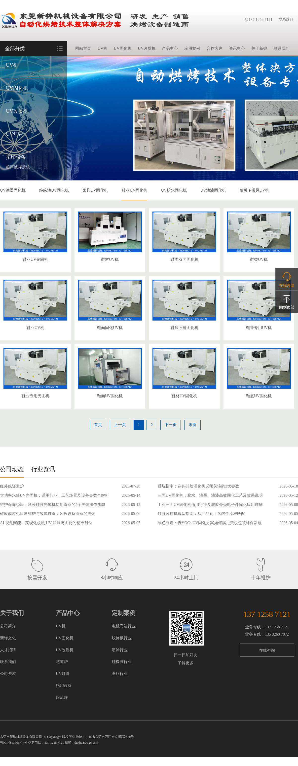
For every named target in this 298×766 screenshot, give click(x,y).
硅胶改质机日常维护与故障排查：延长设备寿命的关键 (47, 513)
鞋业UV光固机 (35, 259)
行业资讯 (43, 469)
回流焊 (62, 697)
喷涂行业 (120, 650)
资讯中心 (237, 48)
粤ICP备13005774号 (14, 742)
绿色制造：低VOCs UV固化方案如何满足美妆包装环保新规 (210, 523)
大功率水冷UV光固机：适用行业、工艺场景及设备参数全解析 (54, 495)
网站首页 (83, 48)
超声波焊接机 (18, 167)
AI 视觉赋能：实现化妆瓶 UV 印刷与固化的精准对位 (46, 523)
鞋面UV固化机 (110, 396)
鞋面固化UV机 (110, 328)
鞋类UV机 (259, 259)
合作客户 (215, 48)
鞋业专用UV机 (259, 328)
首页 (98, 425)
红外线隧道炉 (12, 486)
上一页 (120, 425)
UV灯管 (14, 134)
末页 (192, 425)
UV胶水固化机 (173, 190)
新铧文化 (8, 638)
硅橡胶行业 (122, 661)
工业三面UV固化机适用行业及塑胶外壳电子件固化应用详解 (210, 504)
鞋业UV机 (35, 328)
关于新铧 (259, 48)
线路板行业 (122, 638)
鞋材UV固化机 (184, 396)
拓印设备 (16, 157)
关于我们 (12, 613)
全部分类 (15, 48)
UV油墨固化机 (13, 190)
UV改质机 (17, 111)
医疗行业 (120, 673)
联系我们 (286, 19)
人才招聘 (8, 650)
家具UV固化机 (95, 190)
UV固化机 (17, 88)
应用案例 (192, 48)
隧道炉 (62, 661)
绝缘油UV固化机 (54, 190)
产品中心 (170, 48)
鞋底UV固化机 (259, 396)
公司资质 (8, 673)
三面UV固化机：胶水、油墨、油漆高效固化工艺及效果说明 (210, 495)
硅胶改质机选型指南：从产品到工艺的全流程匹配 (201, 513)
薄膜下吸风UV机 (254, 190)
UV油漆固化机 (213, 190)
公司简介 (8, 626)
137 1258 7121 (258, 19)
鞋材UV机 (110, 259)
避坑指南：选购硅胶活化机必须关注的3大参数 (198, 486)
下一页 (171, 425)
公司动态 (12, 469)
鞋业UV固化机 (134, 190)
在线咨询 (267, 650)
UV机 (12, 65)
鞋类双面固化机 (184, 259)
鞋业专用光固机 (35, 396)
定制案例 (124, 613)
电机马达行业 (124, 626)
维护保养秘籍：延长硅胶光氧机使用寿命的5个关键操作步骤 (52, 504)
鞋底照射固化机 (184, 328)
